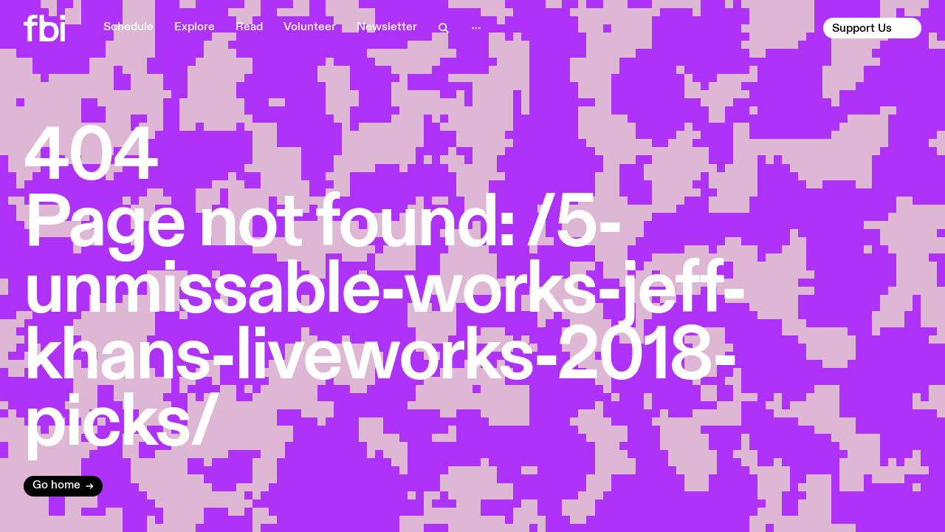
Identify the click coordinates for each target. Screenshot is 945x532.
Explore (194, 27)
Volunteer (310, 27)
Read (249, 27)
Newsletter (387, 27)
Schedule (128, 27)
